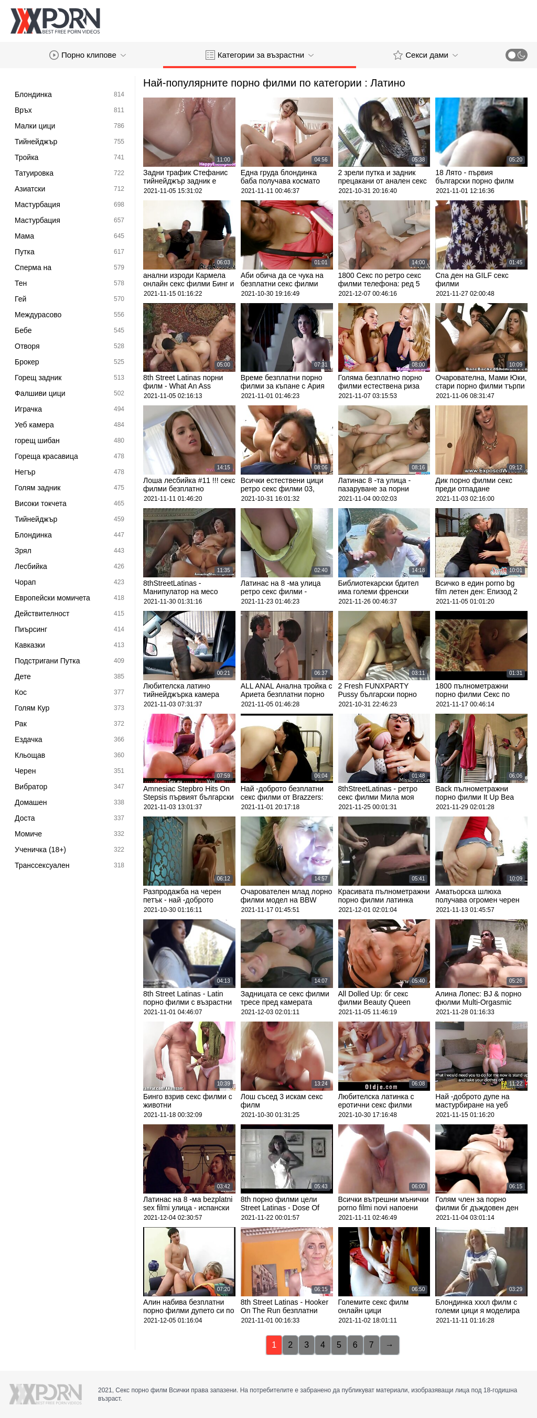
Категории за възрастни (260, 55)
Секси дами (425, 55)
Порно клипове (87, 55)
